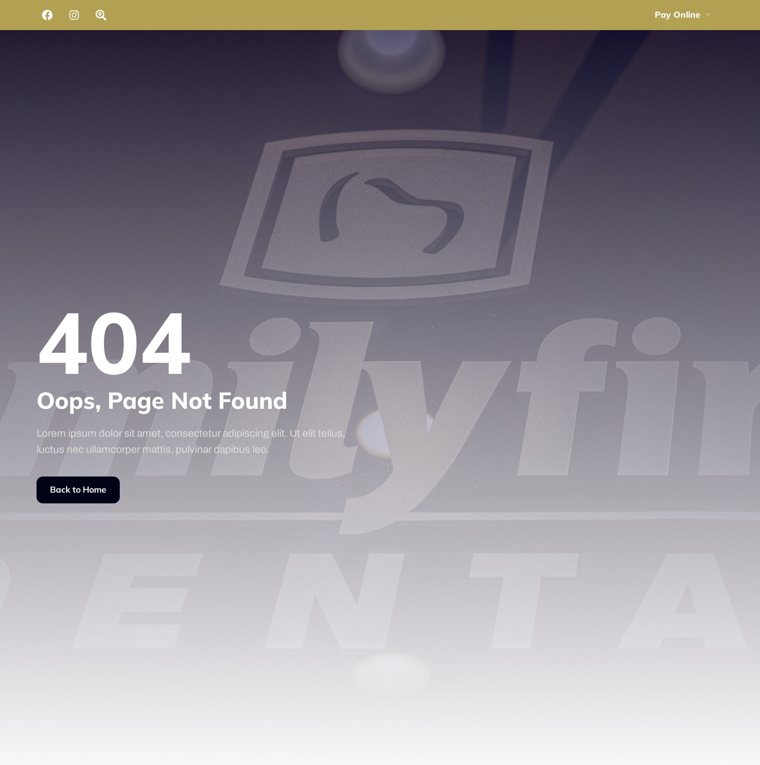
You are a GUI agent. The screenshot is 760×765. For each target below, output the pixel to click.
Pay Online (683, 14)
